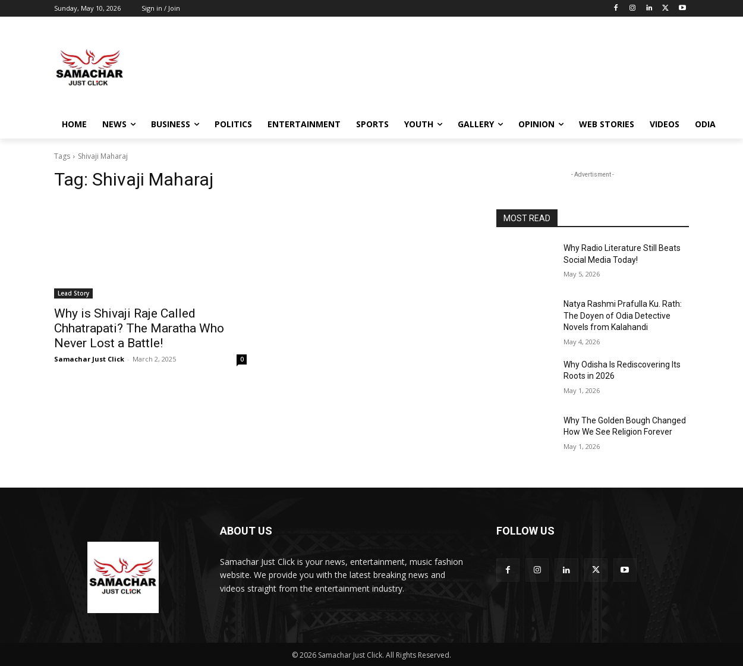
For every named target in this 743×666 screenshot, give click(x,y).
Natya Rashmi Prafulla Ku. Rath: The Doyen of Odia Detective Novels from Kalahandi (622, 315)
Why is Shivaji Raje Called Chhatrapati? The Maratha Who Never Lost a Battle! (139, 328)
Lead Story (73, 293)
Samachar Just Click (89, 358)
